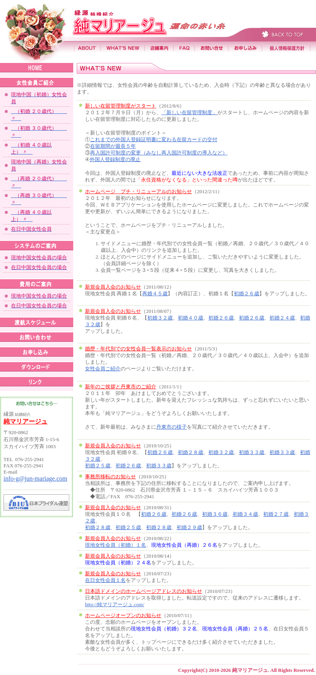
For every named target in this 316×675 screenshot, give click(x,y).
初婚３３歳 (251, 452)
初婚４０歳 (190, 318)
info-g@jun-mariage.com (35, 478)
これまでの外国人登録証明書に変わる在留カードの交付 (153, 139)
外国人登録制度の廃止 (115, 159)
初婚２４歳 (282, 318)
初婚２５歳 (97, 466)
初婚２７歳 (276, 514)
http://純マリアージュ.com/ (114, 604)
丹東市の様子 (171, 427)
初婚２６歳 (246, 293)
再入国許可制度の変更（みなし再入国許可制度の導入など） (159, 153)
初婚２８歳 (190, 452)
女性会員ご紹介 (103, 369)
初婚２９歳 (189, 527)
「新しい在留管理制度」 (189, 112)
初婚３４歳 (245, 514)
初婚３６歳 (215, 514)
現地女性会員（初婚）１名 (115, 545)
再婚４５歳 (155, 293)
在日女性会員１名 (105, 580)
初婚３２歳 (160, 318)
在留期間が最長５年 (113, 146)
